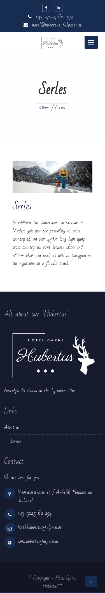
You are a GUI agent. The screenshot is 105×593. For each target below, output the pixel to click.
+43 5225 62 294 (50, 16)
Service (15, 441)
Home (45, 107)
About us (12, 427)
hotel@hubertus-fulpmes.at (53, 25)
